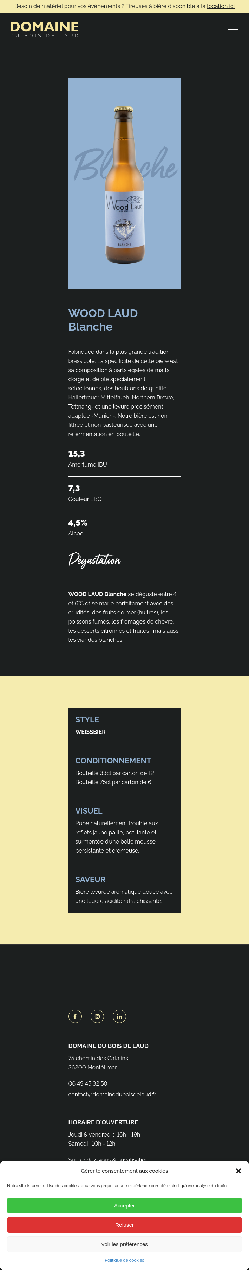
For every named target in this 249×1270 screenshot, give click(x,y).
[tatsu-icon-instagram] (99, 1016)
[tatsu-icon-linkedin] (119, 1016)
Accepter (124, 1206)
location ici (221, 6)
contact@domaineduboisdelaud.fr (112, 1094)
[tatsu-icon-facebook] (76, 1016)
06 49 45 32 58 (87, 1083)
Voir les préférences (124, 1244)
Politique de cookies (124, 1260)
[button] (238, 1170)
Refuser (124, 1225)
